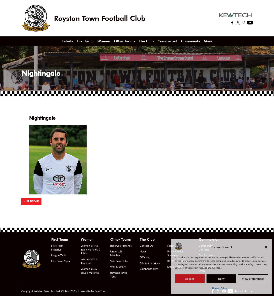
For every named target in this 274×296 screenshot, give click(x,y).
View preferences (253, 279)
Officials (144, 257)
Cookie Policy (219, 288)
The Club (146, 41)
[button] (266, 247)
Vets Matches (118, 266)
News (143, 251)
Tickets (67, 41)
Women (103, 41)
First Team (85, 41)
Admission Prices (150, 263)
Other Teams (124, 41)
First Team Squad (61, 261)
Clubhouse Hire (149, 268)
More (208, 41)
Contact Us (146, 245)
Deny (221, 279)
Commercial (167, 41)
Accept (189, 279)
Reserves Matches (121, 245)
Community (190, 41)
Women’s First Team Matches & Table (90, 249)
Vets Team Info (119, 261)
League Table (59, 255)
